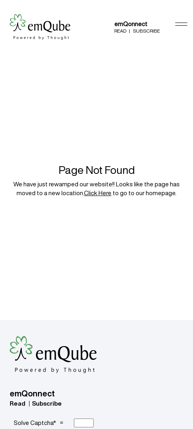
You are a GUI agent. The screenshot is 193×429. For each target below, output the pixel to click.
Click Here (97, 193)
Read (120, 30)
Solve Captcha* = (40, 423)
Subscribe (146, 30)
